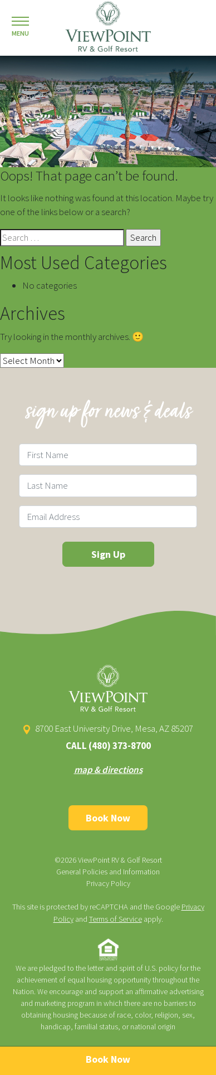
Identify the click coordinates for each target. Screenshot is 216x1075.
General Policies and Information (108, 872)
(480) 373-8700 (120, 746)
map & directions (108, 769)
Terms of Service (115, 919)
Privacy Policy (108, 883)
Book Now (108, 817)
